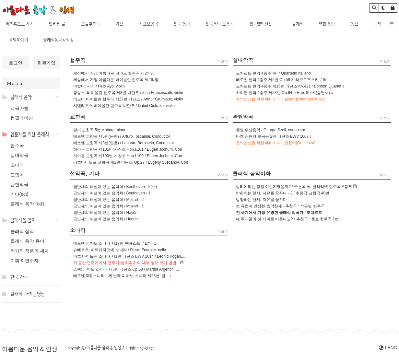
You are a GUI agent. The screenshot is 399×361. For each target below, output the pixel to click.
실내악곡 (19, 155)
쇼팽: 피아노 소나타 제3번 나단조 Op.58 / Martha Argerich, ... (126, 269)
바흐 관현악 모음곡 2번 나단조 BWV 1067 (272, 136)
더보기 (222, 61)
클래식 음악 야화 (27, 203)
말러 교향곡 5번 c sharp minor (99, 130)
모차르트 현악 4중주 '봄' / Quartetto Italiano (273, 73)
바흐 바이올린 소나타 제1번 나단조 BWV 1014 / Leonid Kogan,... (129, 256)
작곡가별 (19, 108)
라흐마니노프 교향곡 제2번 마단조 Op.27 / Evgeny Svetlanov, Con (130, 162)
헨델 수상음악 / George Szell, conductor (270, 130)
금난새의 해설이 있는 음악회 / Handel (106, 219)
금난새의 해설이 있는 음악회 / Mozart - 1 (108, 206)
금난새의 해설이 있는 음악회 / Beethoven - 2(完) (115, 186)
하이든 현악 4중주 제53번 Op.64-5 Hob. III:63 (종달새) (283, 92)
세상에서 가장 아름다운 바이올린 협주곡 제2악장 (115, 79)
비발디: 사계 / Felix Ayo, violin (99, 86)
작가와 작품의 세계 (29, 250)
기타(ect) (19, 194)
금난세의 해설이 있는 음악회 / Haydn (105, 212)
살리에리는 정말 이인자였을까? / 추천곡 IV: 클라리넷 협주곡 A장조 (294, 186)
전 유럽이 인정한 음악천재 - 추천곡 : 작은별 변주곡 (280, 206)
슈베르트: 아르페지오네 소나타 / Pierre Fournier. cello (119, 250)
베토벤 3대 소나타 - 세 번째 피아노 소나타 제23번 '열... (121, 276)
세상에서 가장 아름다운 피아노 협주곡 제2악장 (114, 73)
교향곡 (17, 174)
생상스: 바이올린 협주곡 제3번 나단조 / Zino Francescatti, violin (128, 92)
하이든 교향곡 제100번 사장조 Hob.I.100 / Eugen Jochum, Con (127, 156)
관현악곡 (19, 184)
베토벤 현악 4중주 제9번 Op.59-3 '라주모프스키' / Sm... (284, 79)
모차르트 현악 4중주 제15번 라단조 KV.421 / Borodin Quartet (289, 86)
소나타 (17, 165)
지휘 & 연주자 (24, 260)
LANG (388, 347)
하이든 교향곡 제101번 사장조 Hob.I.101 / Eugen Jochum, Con (127, 149)
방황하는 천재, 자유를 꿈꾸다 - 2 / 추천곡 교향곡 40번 (283, 193)
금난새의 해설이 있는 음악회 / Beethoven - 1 (112, 193)
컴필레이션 (21, 118)
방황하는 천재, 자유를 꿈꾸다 (261, 199)
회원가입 (46, 62)
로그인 (15, 62)
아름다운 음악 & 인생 (29, 349)
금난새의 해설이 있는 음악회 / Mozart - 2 (108, 199)
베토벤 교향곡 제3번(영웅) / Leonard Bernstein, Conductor (123, 143)
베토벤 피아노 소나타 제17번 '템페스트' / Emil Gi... (117, 243)
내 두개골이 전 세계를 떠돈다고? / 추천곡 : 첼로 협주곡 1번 (287, 219)
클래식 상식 (22, 231)
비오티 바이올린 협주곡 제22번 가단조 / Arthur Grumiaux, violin (128, 99)
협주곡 (17, 145)
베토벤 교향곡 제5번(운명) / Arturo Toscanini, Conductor (121, 136)
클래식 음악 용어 (27, 241)
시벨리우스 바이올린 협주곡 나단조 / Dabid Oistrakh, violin (124, 105)
